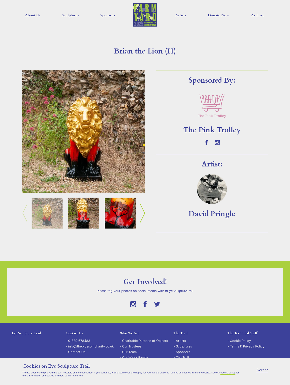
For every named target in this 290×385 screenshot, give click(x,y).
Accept (262, 369)
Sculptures (70, 15)
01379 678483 (79, 341)
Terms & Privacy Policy (247, 346)
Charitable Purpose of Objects (145, 341)
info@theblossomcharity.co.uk (91, 346)
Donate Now (218, 15)
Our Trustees (131, 346)
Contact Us (76, 352)
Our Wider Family (135, 357)
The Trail (182, 357)
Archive (258, 15)
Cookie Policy (240, 341)
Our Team (129, 352)
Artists (180, 15)
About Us (33, 15)
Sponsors (107, 15)
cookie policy (227, 372)
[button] (83, 131)
